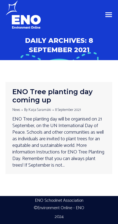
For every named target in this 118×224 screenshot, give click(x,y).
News (16, 110)
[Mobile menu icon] (109, 14)
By (37, 110)
